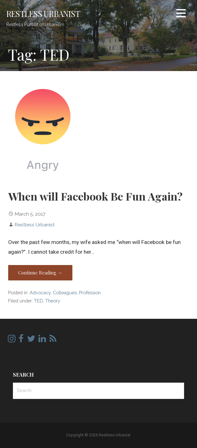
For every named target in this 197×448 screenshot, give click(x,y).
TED (38, 300)
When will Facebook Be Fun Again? (95, 196)
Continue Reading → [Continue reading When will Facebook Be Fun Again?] (40, 272)
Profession (90, 292)
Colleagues (65, 292)
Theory (52, 300)
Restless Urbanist (43, 13)
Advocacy (40, 292)
